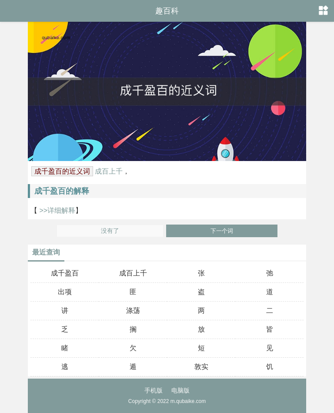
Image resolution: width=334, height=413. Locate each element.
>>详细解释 (56, 210)
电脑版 (180, 390)
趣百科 (167, 11)
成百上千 (109, 171)
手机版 (153, 390)
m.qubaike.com (188, 401)
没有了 (110, 231)
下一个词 (221, 231)
